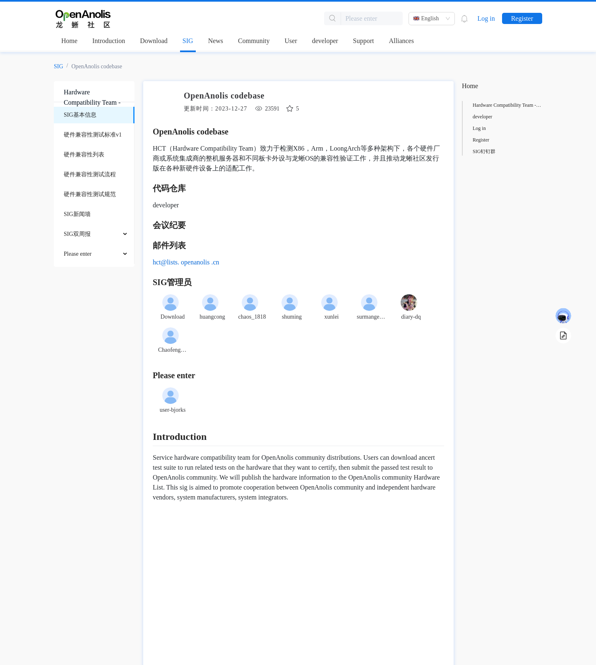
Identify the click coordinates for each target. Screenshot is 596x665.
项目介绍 (483, 105)
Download (154, 40)
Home (69, 40)
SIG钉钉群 (484, 151)
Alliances (401, 40)
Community (253, 40)
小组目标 (483, 128)
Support (363, 40)
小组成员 (483, 140)
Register (522, 18)
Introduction (108, 40)
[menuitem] (94, 115)
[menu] (94, 184)
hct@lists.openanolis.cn (184, 262)
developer (325, 40)
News (215, 40)
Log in (486, 18)
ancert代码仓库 (489, 117)
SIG (188, 40)
